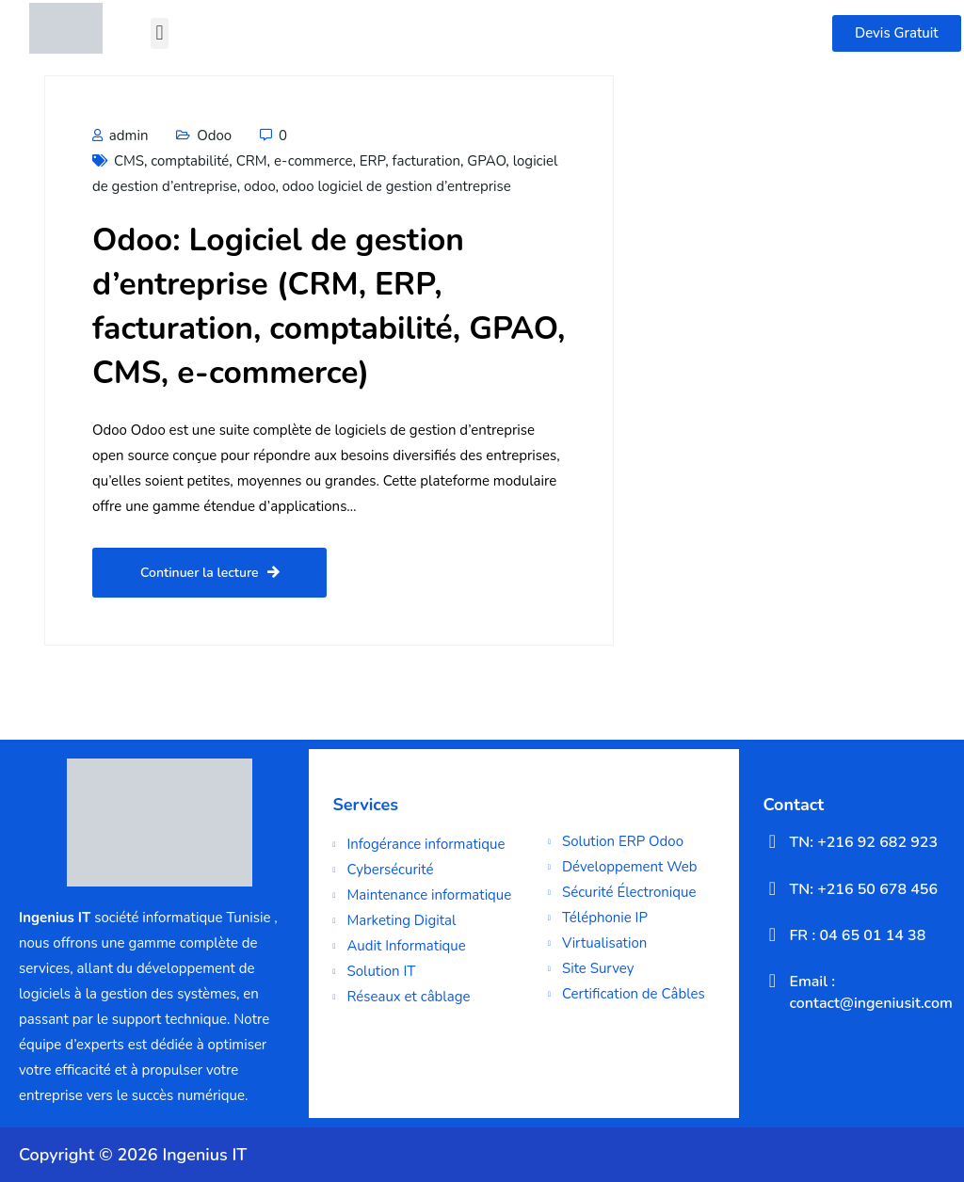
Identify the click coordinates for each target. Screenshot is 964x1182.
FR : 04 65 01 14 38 (857, 935)
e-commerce (313, 161)
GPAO (486, 161)
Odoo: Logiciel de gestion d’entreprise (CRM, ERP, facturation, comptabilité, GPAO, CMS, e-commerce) (328, 306)
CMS (129, 161)
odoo (259, 186)
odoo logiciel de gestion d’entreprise (396, 186)
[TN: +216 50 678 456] (772, 888)
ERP (373, 161)
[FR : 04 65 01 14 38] (772, 934)
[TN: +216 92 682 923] (772, 841)
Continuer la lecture (209, 573)
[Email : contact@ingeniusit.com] (772, 980)
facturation (426, 161)
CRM (251, 161)
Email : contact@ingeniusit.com (870, 992)
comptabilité (190, 161)
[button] (160, 33)
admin (120, 135)
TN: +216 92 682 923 (863, 842)
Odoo (214, 135)
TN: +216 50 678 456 (863, 889)
